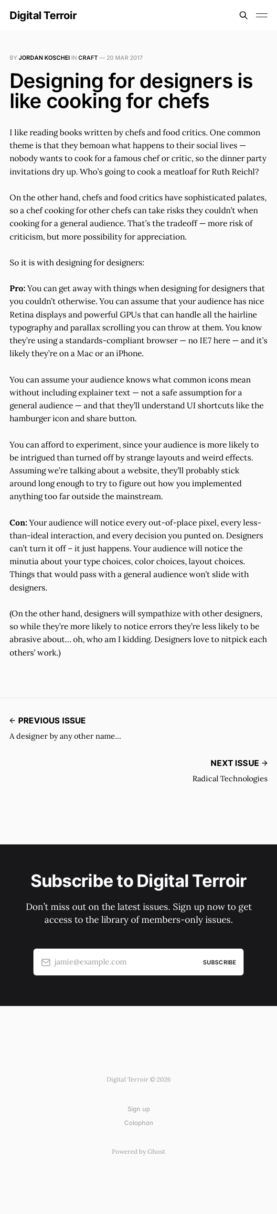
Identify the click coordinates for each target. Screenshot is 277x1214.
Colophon (138, 1123)
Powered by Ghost (138, 1152)
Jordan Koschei (44, 57)
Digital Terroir (43, 15)
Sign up (139, 1109)
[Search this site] (243, 15)
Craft (88, 57)
